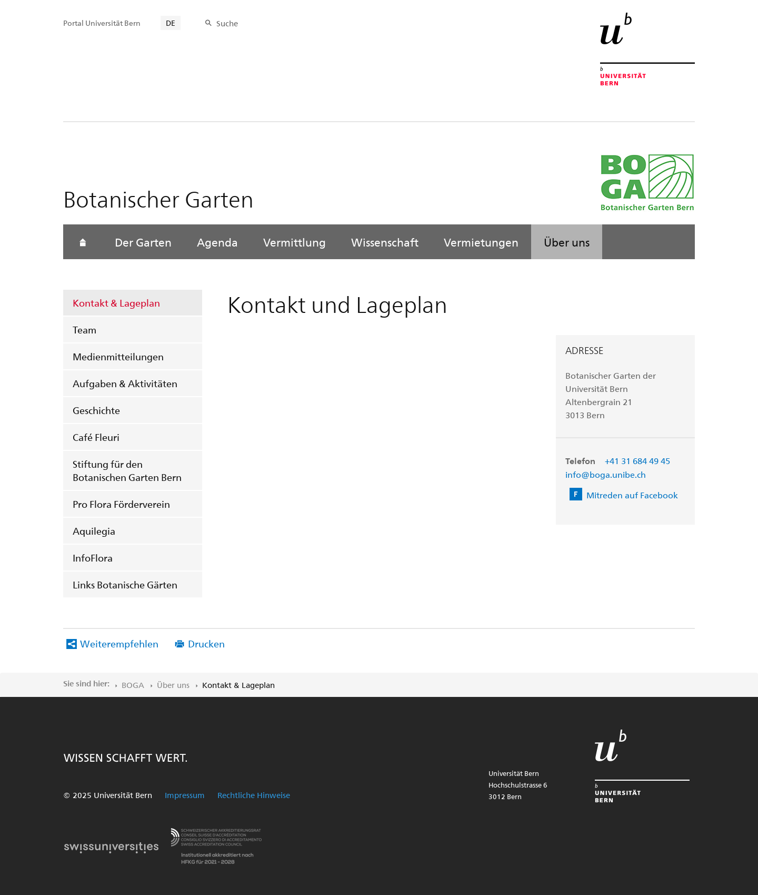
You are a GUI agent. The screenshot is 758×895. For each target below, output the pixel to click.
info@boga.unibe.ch (605, 474)
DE (170, 23)
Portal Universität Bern (102, 23)
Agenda (217, 241)
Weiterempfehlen (119, 643)
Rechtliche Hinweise (253, 795)
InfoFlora (93, 557)
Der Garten (143, 241)
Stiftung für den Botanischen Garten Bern (127, 470)
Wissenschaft (384, 241)
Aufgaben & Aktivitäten (125, 383)
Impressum (185, 795)
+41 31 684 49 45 (637, 460)
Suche (227, 23)
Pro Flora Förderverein (121, 503)
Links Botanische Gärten (125, 584)
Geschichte (96, 410)
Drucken (206, 643)
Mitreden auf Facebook (632, 494)
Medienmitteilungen (118, 356)
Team (84, 329)
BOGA (133, 685)
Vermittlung (294, 241)
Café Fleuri (96, 437)
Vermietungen (481, 241)
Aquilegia (94, 530)
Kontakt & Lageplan (116, 302)
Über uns (567, 241)
